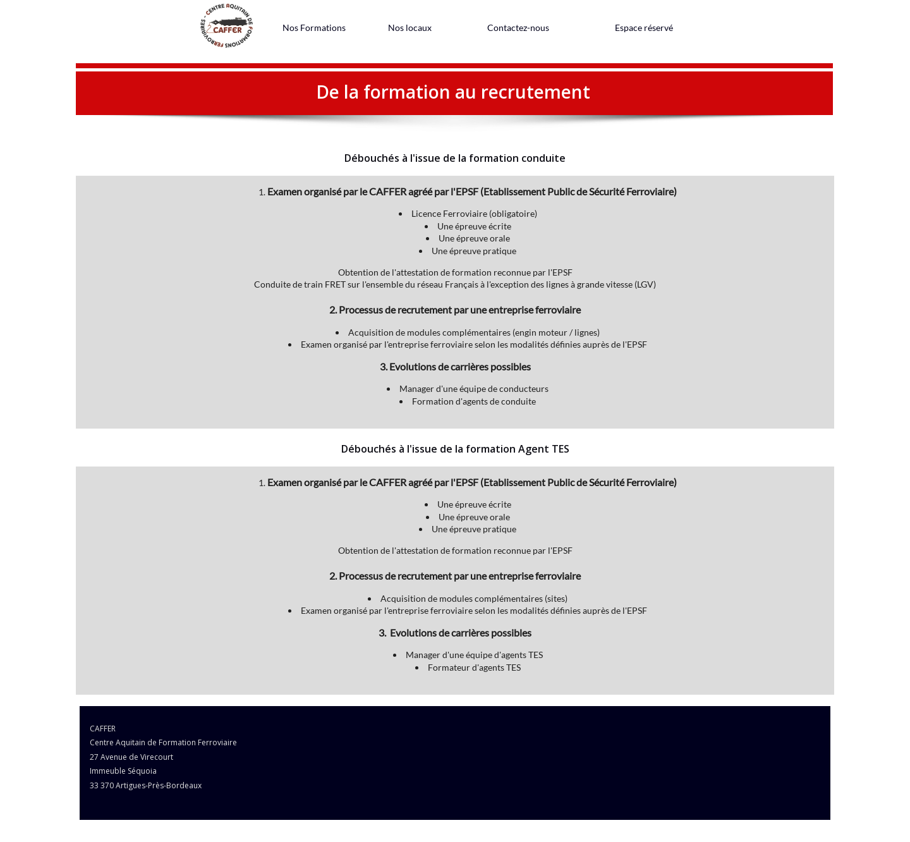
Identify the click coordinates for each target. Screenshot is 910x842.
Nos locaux (410, 27)
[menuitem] (314, 27)
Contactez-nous (518, 27)
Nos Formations (314, 27)
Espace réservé (644, 27)
